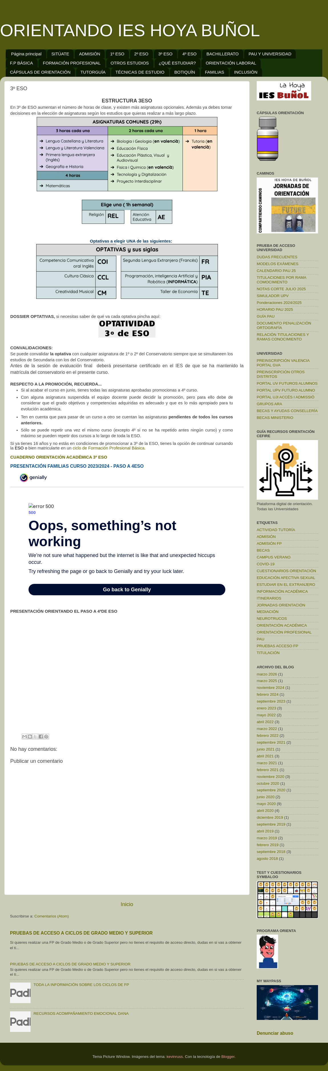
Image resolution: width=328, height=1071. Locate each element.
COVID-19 (265, 564)
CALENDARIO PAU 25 (276, 271)
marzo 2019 (267, 838)
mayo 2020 (266, 804)
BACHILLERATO (222, 53)
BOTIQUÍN (184, 72)
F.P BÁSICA (21, 62)
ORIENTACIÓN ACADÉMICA (282, 625)
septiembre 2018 (271, 852)
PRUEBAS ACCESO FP (277, 646)
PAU (260, 639)
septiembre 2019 (271, 824)
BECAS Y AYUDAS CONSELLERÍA (287, 411)
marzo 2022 (267, 729)
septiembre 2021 (271, 742)
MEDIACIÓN (268, 612)
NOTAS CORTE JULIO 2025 (281, 289)
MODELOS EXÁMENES (277, 264)
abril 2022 (265, 722)
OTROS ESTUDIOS (130, 62)
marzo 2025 (267, 681)
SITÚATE (60, 53)
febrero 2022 (268, 735)
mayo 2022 (266, 715)
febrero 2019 (268, 845)
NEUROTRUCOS (272, 618)
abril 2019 (265, 831)
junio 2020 (265, 797)
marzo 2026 (267, 674)
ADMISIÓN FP (269, 543)
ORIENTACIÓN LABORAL (231, 62)
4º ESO (189, 53)
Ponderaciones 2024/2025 (279, 302)
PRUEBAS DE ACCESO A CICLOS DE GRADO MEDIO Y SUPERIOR (81, 933)
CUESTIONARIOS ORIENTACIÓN (286, 571)
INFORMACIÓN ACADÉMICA (282, 591)
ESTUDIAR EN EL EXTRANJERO (286, 584)
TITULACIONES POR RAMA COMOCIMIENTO (281, 279)
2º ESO (141, 53)
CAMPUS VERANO (274, 557)
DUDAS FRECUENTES (277, 257)
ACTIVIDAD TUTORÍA (276, 530)
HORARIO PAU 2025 (275, 309)
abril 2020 (265, 810)
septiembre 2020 (271, 790)
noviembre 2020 (270, 776)
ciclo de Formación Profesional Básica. (110, 448)
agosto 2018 (267, 858)
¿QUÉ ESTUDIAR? (177, 62)
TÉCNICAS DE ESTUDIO (140, 72)
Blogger (227, 1056)
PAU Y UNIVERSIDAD (269, 53)
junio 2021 (265, 749)
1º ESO (117, 53)
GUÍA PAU (266, 316)
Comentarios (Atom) (52, 916)
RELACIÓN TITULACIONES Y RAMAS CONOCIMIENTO (283, 336)
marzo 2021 (267, 763)
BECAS (263, 550)
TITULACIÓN (268, 653)
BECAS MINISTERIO (275, 418)
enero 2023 (266, 708)
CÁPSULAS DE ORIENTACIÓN (40, 72)
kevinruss (175, 1056)
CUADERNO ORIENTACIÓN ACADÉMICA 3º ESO (58, 457)
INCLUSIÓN (246, 72)
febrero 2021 (268, 770)
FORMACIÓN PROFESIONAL (72, 62)
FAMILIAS (214, 72)
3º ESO (165, 53)
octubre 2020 (268, 783)
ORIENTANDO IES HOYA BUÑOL (130, 30)
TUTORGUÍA (93, 72)
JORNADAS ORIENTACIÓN (281, 605)
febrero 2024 (268, 694)
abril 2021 (265, 756)
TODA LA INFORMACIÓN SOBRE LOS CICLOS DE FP (81, 985)
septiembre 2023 (271, 701)
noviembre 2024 (270, 687)
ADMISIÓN (89, 53)
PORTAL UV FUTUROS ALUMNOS (287, 383)
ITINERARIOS (269, 598)
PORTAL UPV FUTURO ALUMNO (286, 390)
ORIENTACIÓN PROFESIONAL (284, 632)
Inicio (127, 904)
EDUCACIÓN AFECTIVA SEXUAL (286, 578)
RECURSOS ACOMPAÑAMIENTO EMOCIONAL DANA (81, 1013)
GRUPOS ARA (269, 404)
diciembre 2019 (270, 817)
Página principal (26, 53)
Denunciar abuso (275, 1033)
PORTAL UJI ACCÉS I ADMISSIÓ (285, 397)
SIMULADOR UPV (273, 296)
